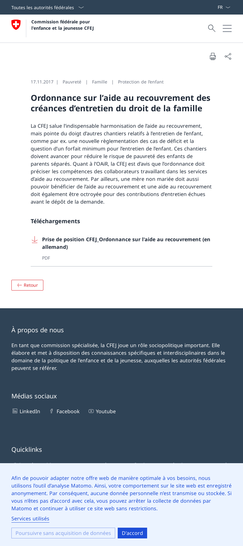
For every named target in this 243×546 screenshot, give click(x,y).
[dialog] (121, 504)
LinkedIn (25, 411)
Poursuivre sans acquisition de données (63, 533)
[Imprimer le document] (212, 56)
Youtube (102, 411)
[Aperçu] (27, 285)
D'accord (132, 533)
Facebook (63, 411)
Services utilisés (30, 518)
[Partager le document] (227, 56)
